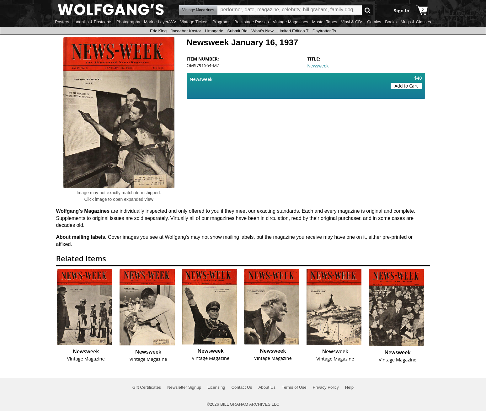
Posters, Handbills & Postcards (83, 21)
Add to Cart (406, 86)
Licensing (216, 387)
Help (349, 387)
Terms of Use (294, 387)
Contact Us (241, 387)
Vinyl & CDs (352, 21)
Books (391, 21)
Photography (128, 21)
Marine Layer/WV (160, 21)
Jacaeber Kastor (186, 31)
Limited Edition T (292, 31)
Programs (221, 21)
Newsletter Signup (184, 387)
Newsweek (318, 65)
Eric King (158, 31)
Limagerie (214, 31)
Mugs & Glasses (416, 21)
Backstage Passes (251, 21)
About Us (266, 387)
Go (367, 10)
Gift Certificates (146, 387)
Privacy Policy (326, 387)
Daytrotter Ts (324, 31)
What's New (262, 31)
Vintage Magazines (290, 21)
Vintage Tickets (194, 21)
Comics (374, 21)
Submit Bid (237, 31)
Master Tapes (324, 21)
